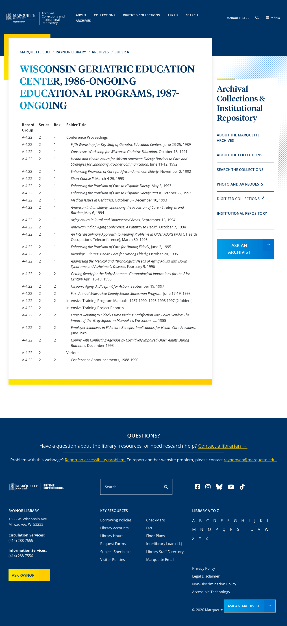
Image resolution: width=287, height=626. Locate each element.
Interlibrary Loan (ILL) (164, 543)
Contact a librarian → (222, 445)
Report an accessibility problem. (95, 459)
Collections (104, 15)
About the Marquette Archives (238, 138)
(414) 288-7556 (21, 555)
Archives (100, 52)
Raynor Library (71, 52)
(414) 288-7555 (21, 540)
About (81, 15)
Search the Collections (240, 169)
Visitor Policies (112, 559)
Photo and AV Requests (240, 184)
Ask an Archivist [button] (244, 606)
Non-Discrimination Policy (214, 584)
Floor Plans (155, 535)
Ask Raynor (23, 575)
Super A (122, 52)
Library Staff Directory (165, 551)
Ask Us (172, 15)
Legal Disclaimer (206, 576)
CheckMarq (155, 520)
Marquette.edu (35, 52)
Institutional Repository (242, 213)
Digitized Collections (141, 15)
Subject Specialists (115, 551)
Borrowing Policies (116, 520)
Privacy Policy (203, 568)
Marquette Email (160, 559)
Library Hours (112, 535)
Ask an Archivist (239, 248)
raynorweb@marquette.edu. (250, 459)
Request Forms (113, 543)
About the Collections (239, 155)
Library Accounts (114, 527)
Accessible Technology (211, 591)
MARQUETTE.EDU (238, 18)
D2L (149, 527)
